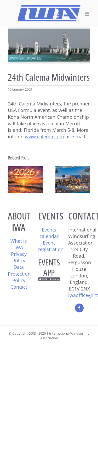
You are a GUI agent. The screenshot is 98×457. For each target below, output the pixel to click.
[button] (12, 179)
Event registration (51, 246)
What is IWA (18, 244)
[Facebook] (79, 308)
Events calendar (49, 233)
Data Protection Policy (19, 273)
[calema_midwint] (49, 45)
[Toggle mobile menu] (87, 13)
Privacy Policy (19, 257)
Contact (18, 287)
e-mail (78, 136)
